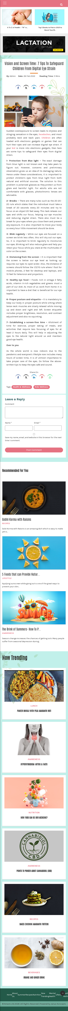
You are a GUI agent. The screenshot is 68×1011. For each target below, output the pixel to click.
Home (9, 995)
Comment (9, 404)
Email (37, 423)
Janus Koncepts (58, 1004)
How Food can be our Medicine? (34, 817)
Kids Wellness (41, 387)
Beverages (34, 972)
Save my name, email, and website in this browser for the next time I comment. (33, 439)
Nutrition (34, 812)
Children (45, 137)
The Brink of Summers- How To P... (21, 629)
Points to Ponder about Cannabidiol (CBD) (34, 871)
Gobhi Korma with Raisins (16, 519)
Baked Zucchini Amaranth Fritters (34, 924)
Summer (21, 995)
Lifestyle (7, 578)
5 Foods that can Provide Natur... (21, 574)
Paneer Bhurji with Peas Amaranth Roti (34, 711)
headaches (45, 134)
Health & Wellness (21, 387)
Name (8, 423)
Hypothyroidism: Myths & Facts (34, 764)
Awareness (8, 633)
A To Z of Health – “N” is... (17, 28)
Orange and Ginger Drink (34, 977)
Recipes (6, 523)
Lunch (34, 706)
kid (13, 148)
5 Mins (50, 76)
